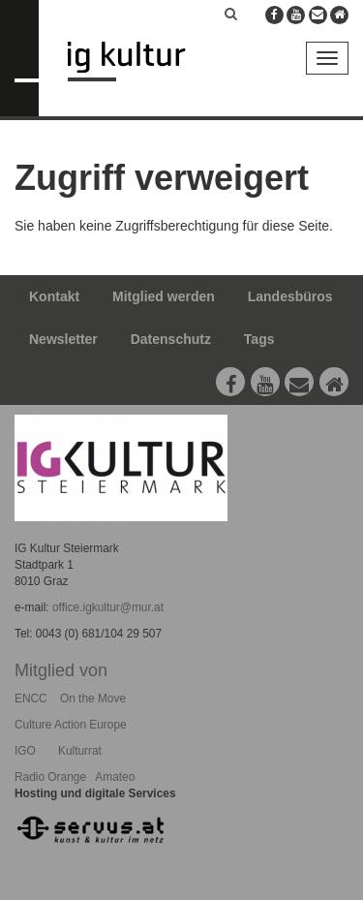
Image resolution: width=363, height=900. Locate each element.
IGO (25, 751)
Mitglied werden (163, 296)
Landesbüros (290, 296)
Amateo (115, 777)
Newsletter (63, 339)
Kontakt (54, 296)
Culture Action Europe (71, 724)
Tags (259, 339)
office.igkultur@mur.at (108, 607)
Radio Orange (50, 777)
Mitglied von (61, 670)
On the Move (93, 698)
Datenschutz (171, 339)
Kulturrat (80, 751)
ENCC (31, 698)
